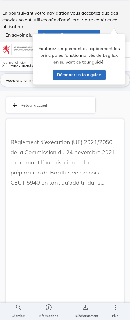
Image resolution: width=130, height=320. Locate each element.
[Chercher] (18, 311)
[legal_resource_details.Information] (48, 311)
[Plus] (115, 311)
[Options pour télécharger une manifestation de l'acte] (85, 311)
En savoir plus (20, 34)
